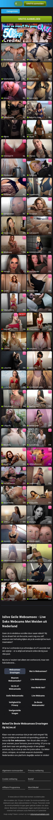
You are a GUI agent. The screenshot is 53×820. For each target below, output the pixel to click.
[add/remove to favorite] (3, 45)
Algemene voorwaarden (12, 770)
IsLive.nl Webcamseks (15, 687)
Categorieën (10, 11)
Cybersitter (42, 811)
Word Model (33, 787)
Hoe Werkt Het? (38, 687)
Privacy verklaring (36, 770)
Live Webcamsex (38, 679)
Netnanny (32, 811)
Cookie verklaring (9, 779)
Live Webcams (38, 696)
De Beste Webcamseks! (38, 703)
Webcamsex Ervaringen (14, 671)
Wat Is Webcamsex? (38, 671)
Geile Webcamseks (14, 696)
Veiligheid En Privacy (15, 703)
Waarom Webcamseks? (14, 679)
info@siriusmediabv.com (39, 814)
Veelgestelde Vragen (15, 711)
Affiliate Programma (11, 787)
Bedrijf (31, 779)
